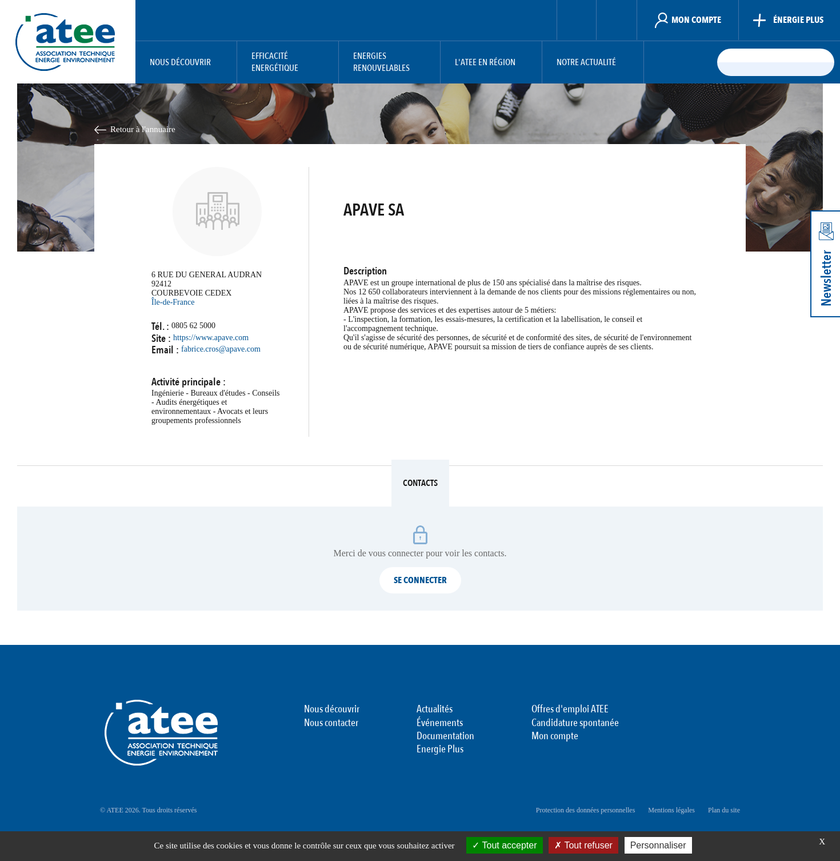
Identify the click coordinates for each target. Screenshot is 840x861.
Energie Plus (440, 749)
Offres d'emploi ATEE (570, 709)
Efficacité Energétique (274, 62)
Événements (440, 723)
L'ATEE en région (485, 63)
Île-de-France (172, 302)
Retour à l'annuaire (142, 129)
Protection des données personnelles (585, 810)
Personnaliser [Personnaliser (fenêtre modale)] (658, 845)
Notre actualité (586, 63)
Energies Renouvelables (381, 62)
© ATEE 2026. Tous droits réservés (148, 810)
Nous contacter (331, 723)
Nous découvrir (180, 63)
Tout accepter (504, 845)
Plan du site (724, 810)
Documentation (445, 736)
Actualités (435, 709)
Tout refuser (583, 845)
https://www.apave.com (211, 337)
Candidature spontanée (575, 723)
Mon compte (554, 736)
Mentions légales (671, 810)
